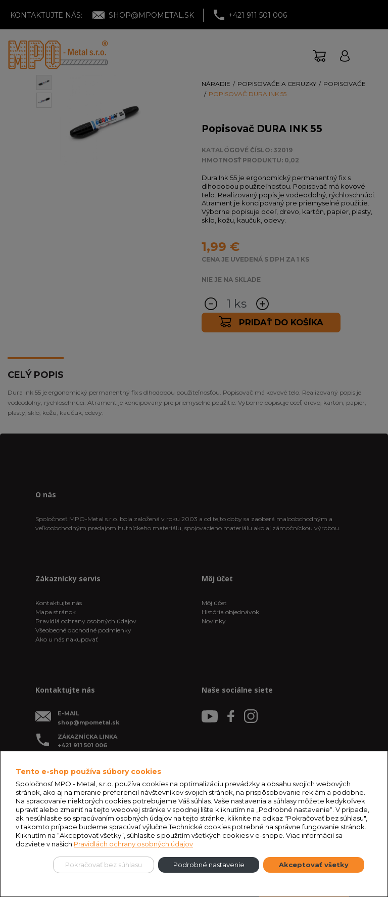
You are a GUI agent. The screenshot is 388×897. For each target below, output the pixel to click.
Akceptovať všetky (314, 865)
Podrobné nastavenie (209, 865)
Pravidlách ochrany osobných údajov (133, 844)
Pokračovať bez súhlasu (103, 865)
